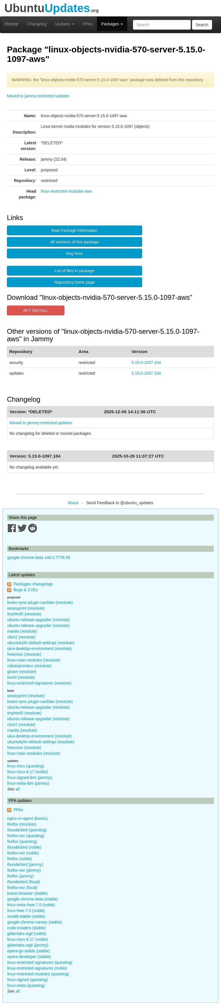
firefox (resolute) (21, 824)
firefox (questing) (22, 841)
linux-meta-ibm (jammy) (28, 783)
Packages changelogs (33, 584)
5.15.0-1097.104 (146, 362)
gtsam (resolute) (21, 671)
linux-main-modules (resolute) (33, 660)
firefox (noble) (19, 858)
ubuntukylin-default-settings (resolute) (40, 642)
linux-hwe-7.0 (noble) (26, 910)
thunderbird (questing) (27, 830)
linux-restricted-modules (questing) (38, 974)
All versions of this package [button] (74, 242)
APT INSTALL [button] (35, 310)
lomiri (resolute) (21, 677)
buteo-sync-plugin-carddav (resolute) (40, 602)
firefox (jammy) (20, 876)
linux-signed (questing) (27, 979)
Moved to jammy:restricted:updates (38, 96)
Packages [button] (112, 24)
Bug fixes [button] (74, 253)
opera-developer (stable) (29, 956)
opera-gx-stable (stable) (28, 951)
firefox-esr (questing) (25, 835)
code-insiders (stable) (26, 928)
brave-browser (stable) (27, 893)
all (18, 789)
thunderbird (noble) (24, 847)
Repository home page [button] (74, 282)
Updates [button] (64, 24)
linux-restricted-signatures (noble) (37, 968)
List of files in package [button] (74, 270)
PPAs (88, 24)
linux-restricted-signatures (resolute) (39, 683)
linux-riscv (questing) (25, 766)
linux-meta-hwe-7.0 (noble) (31, 904)
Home (11, 24)
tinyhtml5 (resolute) (24, 614)
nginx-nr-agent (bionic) (27, 818)
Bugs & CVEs (26, 589)
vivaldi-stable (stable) (26, 916)
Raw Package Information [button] (75, 230)
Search (202, 24)
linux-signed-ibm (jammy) (29, 777)
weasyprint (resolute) (26, 608)
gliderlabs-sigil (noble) (26, 933)
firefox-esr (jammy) (24, 870)
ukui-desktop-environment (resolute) (39, 648)
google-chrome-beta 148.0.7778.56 (38, 557)
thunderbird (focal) (23, 881)
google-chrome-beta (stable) (32, 899)
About (73, 502)
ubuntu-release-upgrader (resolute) (38, 619)
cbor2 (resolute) (21, 637)
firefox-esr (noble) (23, 853)
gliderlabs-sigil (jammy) (27, 945)
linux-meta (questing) (26, 985)
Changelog (37, 24)
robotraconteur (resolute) (29, 665)
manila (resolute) (22, 631)
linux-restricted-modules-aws (66, 191)
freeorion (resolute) (24, 654)
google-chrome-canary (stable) (34, 922)
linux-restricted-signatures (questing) (39, 962)
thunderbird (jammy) (25, 864)
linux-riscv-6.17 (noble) (27, 771)
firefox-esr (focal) (22, 887)
